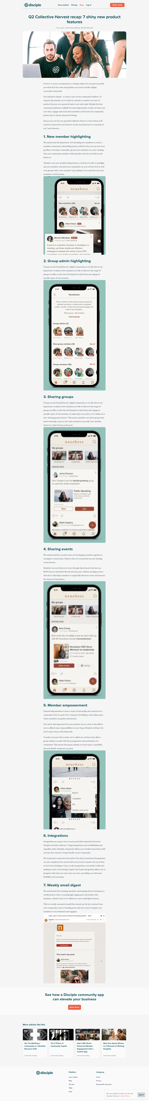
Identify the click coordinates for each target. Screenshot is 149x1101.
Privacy (98, 1081)
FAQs (70, 1088)
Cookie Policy (124, 1096)
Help (70, 1092)
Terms (98, 1077)
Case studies (73, 1077)
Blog (70, 1081)
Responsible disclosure (104, 1084)
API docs (72, 1084)
